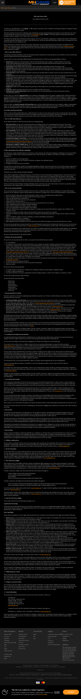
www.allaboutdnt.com (49, 458)
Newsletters (51, 642)
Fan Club (21, 642)
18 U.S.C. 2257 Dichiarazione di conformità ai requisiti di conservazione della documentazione (40, 675)
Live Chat (6, 636)
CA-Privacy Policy (48, 678)
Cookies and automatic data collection (44, 303)
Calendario (6, 640)
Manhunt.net (65, 640)
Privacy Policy (39, 678)
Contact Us (50, 640)
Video (5, 644)
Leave (60, 692)
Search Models (22, 636)
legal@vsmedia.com (33, 225)
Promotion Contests (23, 644)
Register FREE (7, 634)
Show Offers (22, 646)
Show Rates (21, 638)
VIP (5, 646)
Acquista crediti (8, 654)
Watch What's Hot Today (10, 642)
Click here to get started (68, 660)
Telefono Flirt (7, 656)
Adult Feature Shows (24, 640)
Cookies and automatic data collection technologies (18, 141)
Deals (5, 658)
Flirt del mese (22, 648)
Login (54, 2)
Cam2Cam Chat (8, 650)
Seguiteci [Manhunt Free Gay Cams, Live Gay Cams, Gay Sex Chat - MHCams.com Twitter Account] (65, 638)
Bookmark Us (65, 636)
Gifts (34, 638)
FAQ (49, 638)
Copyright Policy (57, 678)
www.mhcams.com (36, 34)
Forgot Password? (52, 636)
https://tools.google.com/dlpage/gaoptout (63, 252)
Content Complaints (67, 678)
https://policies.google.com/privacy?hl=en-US (17, 252)
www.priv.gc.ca (58, 391)
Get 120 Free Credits (67, 634)
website (32, 325)
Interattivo (6, 638)
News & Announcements (54, 644)
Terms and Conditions (11, 370)
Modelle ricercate (23, 634)
